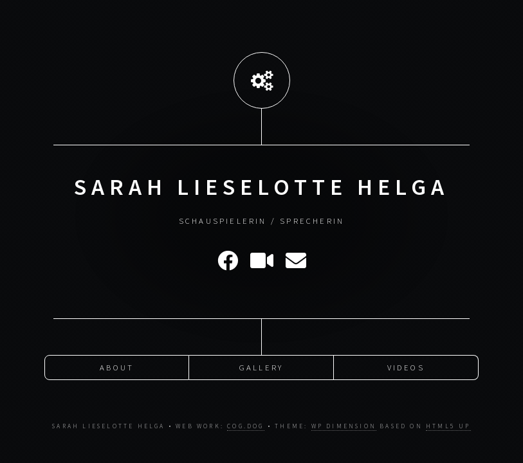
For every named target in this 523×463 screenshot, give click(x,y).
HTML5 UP (448, 426)
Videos (406, 366)
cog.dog (245, 426)
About (117, 366)
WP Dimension (343, 426)
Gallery (261, 366)
